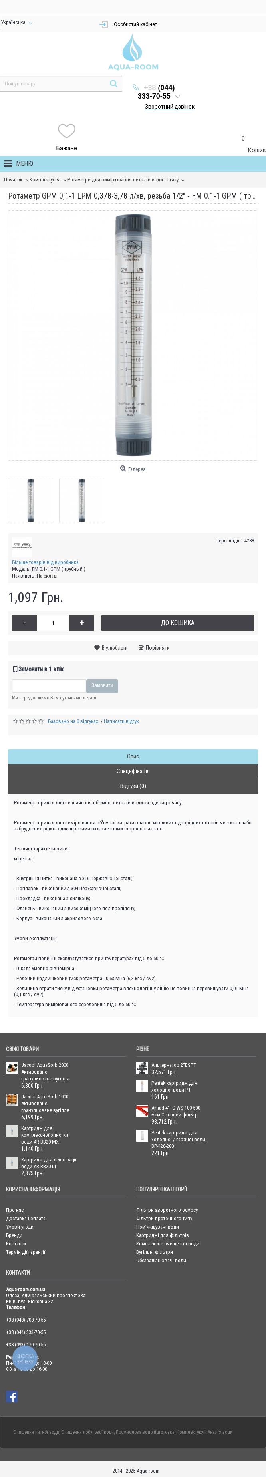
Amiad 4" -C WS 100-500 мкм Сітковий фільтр (175, 1111)
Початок (13, 180)
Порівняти (158, 648)
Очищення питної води (36, 1432)
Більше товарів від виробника (45, 562)
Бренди (14, 1235)
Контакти (16, 1244)
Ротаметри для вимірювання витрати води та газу (123, 180)
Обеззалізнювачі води (161, 1260)
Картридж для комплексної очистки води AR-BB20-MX (44, 1135)
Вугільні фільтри (154, 1252)
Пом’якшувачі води (157, 1227)
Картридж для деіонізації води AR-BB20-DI (48, 1163)
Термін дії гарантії (25, 1252)
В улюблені (114, 648)
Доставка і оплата (26, 1218)
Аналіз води (220, 1432)
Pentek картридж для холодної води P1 (174, 1086)
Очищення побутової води (87, 1432)
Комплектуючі (45, 180)
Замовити (102, 685)
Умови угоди (20, 1227)
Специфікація (133, 771)
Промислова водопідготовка (145, 1432)
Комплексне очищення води (167, 1244)
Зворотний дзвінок (170, 106)
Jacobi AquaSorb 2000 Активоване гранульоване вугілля (45, 1072)
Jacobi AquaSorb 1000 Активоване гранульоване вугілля (45, 1103)
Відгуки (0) (133, 786)
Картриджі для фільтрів (162, 1235)
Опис (133, 756)
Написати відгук (121, 721)
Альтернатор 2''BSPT (173, 1065)
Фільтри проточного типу (164, 1218)
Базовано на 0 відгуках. (73, 721)
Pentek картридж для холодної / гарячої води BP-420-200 (178, 1139)
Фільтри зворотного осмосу (167, 1210)
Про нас (15, 1210)
